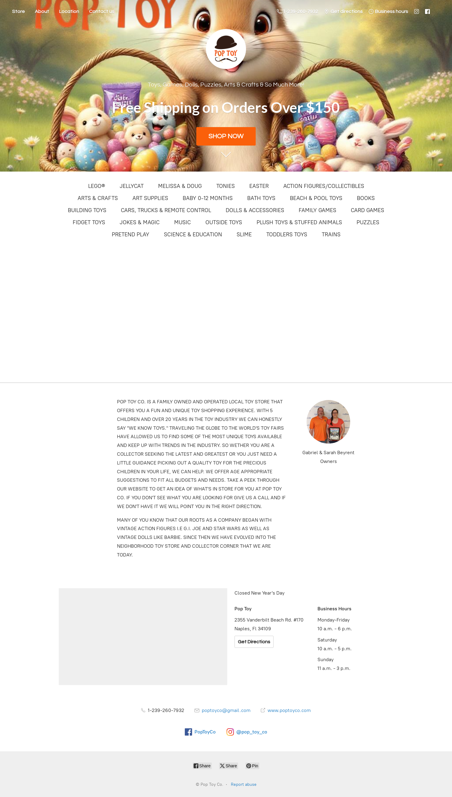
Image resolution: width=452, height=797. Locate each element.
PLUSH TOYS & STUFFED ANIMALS (299, 222)
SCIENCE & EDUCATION (193, 234)
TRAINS (331, 234)
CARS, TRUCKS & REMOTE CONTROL (166, 210)
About (42, 11)
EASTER (259, 186)
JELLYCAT (132, 186)
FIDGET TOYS (89, 222)
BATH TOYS (261, 198)
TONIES (225, 186)
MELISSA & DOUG (180, 186)
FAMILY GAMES (317, 210)
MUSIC (182, 222)
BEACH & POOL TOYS (316, 198)
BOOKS (366, 198)
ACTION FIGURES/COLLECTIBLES (323, 186)
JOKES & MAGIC (140, 222)
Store (18, 11)
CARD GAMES (367, 210)
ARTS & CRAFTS (98, 198)
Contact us (101, 11)
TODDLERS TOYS (286, 234)
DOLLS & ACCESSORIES (255, 210)
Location (69, 11)
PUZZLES (368, 222)
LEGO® (96, 186)
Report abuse (244, 784)
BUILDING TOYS (87, 210)
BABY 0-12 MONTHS (208, 198)
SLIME (244, 234)
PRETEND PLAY (130, 234)
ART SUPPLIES (150, 198)
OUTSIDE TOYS (223, 222)
